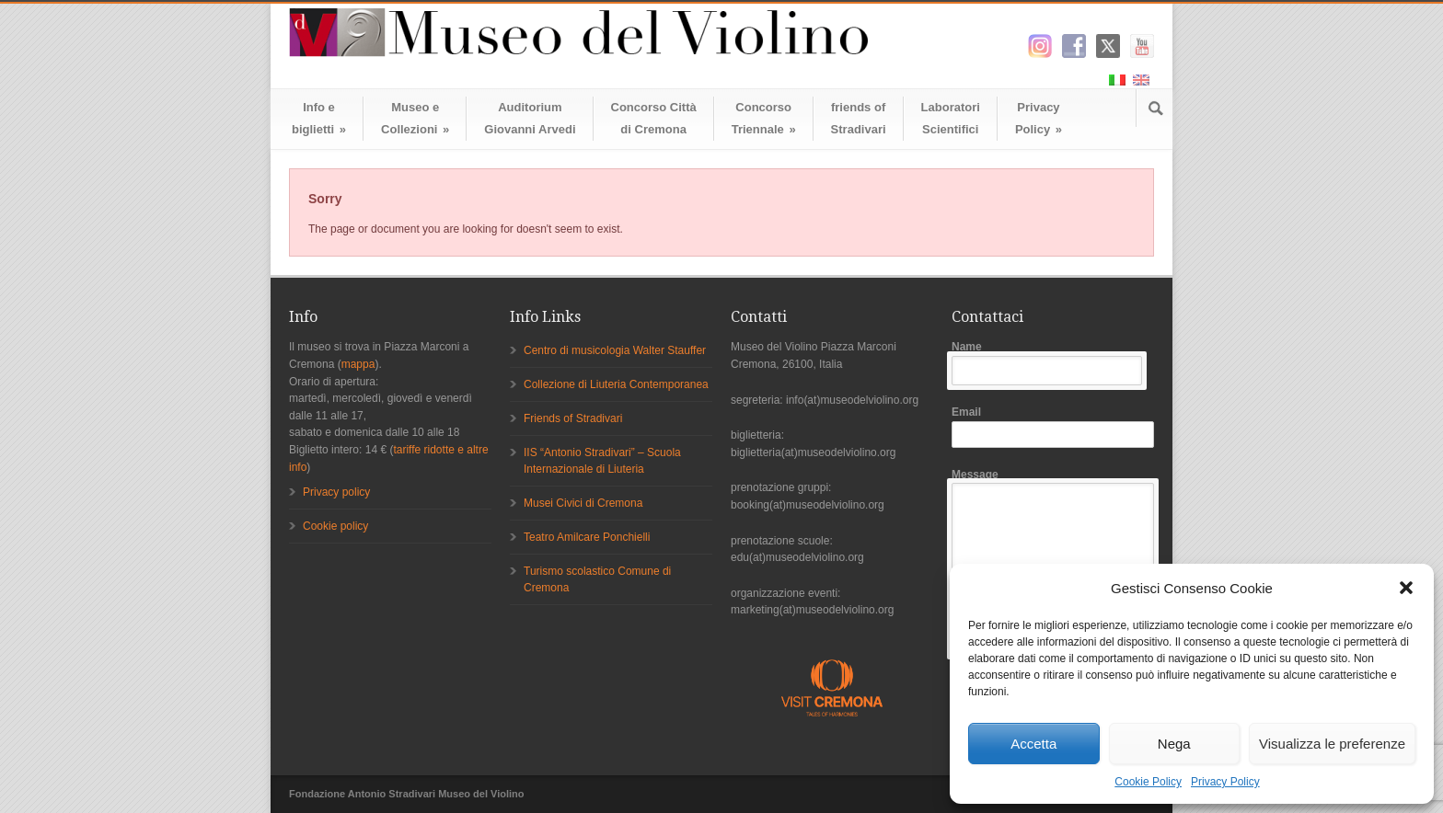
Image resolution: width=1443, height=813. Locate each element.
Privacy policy (336, 492)
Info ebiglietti (319, 118)
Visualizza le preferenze (1332, 743)
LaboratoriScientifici (950, 118)
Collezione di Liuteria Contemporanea (616, 384)
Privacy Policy (1225, 781)
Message (1053, 562)
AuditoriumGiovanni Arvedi (529, 118)
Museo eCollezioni (415, 118)
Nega (1174, 743)
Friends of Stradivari (573, 418)
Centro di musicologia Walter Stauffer (615, 350)
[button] (1406, 587)
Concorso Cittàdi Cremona (654, 118)
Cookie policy (335, 526)
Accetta (1033, 743)
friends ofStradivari (858, 118)
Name (1053, 362)
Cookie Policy (1148, 781)
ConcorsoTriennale (764, 118)
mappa (358, 364)
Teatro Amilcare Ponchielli (587, 537)
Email (1053, 427)
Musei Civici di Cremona (583, 503)
